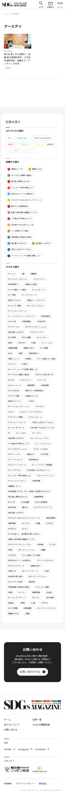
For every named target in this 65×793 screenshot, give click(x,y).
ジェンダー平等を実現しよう (20, 187)
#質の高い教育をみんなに (18, 496)
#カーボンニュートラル (39, 438)
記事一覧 (37, 719)
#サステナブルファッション (36, 326)
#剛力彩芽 (12, 507)
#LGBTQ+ (12, 528)
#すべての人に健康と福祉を (18, 374)
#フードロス (21, 433)
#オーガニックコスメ (35, 305)
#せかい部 (12, 321)
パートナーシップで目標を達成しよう (24, 255)
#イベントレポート (15, 459)
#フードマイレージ (29, 294)
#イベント (12, 273)
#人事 (33, 603)
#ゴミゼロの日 (13, 390)
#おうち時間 (13, 608)
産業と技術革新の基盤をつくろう (22, 212)
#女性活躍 (25, 502)
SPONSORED (30, 150)
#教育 (22, 603)
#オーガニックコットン (38, 576)
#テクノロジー (42, 337)
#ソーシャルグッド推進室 (42, 464)
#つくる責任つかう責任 (46, 358)
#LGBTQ (49, 523)
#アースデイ (36, 433)
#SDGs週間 (26, 337)
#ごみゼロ (12, 555)
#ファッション (47, 342)
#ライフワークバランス (46, 608)
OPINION (24, 144)
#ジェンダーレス (38, 289)
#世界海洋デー (34, 353)
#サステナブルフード (16, 565)
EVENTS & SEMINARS (42, 138)
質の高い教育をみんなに (18, 181)
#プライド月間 (13, 396)
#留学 (10, 342)
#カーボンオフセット (16, 427)
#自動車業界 (39, 496)
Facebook (42, 749)
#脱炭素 (31, 581)
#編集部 (33, 273)
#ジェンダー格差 (42, 587)
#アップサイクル (14, 470)
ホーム (7, 719)
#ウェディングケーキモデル (31, 411)
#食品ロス (31, 454)
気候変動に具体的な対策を (19, 237)
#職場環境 (36, 592)
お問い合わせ (11, 729)
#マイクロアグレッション (18, 449)
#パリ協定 (12, 294)
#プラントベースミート (17, 464)
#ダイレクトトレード (30, 571)
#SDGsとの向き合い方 (44, 374)
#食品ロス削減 (31, 284)
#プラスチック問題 (15, 417)
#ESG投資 (12, 337)
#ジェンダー (42, 380)
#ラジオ (52, 544)
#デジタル (40, 406)
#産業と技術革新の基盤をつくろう (21, 539)
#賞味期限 (27, 608)
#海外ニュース (13, 358)
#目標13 (11, 603)
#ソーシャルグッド (43, 443)
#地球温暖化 (26, 321)
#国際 (27, 613)
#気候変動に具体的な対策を (19, 587)
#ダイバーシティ (14, 454)
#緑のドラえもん (14, 300)
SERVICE (50, 144)
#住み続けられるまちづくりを (42, 427)
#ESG (10, 353)
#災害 (33, 342)
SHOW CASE (22, 138)
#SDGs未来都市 (41, 502)
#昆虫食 (40, 544)
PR (9, 138)
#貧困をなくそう (31, 396)
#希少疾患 (50, 597)
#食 (23, 273)
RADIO (11, 144)
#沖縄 (38, 523)
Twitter (9, 749)
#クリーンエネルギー (45, 560)
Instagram (25, 749)
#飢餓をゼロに (13, 613)
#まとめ (11, 380)
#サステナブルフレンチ (43, 507)
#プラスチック (25, 380)
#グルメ (25, 528)
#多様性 (28, 358)
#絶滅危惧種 (13, 348)
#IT (9, 433)
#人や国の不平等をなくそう (19, 443)
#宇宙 (10, 549)
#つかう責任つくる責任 (17, 289)
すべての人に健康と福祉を (19, 175)
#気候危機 (36, 480)
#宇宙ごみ (12, 571)
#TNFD (31, 401)
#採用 (10, 592)
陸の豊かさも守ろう (41, 243)
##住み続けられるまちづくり (38, 470)
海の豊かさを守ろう (17, 243)
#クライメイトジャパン (17, 480)
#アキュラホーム (35, 417)
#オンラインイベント (26, 549)
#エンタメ (26, 523)
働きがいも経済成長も (17, 206)
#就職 (43, 549)
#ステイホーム (39, 279)
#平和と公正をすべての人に (43, 422)
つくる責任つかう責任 (17, 230)
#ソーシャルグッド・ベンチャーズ (21, 316)
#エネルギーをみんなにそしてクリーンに (24, 518)
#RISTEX (21, 342)
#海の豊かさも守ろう (16, 438)
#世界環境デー (13, 284)
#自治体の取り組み (15, 576)
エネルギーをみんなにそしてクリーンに (24, 200)
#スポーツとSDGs (41, 449)
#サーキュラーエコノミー (18, 279)
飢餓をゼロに (35, 169)
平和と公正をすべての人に (19, 249)
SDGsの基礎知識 (41, 724)
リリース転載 (13, 150)
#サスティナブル (36, 332)
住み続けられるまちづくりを (20, 224)
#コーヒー (22, 592)
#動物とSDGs (28, 348)
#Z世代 (24, 364)
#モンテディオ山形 (15, 581)
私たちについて (12, 724)
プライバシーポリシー (25, 783)
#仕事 (46, 571)
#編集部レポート (14, 486)
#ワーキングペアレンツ (17, 597)
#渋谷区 (49, 592)
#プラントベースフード (17, 422)
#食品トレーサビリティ (36, 300)
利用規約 (8, 783)
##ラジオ (11, 502)
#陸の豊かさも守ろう (16, 332)
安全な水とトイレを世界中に (20, 193)
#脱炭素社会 (33, 459)
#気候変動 (45, 385)
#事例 (20, 353)
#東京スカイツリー (15, 401)
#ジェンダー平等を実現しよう (19, 475)
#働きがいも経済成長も (34, 390)
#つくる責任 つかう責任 (31, 555)
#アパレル (12, 364)
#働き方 (25, 507)
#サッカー (36, 597)
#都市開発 (12, 523)
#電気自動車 (50, 518)
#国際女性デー (36, 565)
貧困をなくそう (15, 169)
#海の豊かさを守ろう (16, 512)
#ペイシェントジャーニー (18, 310)
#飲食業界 (31, 385)
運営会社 (42, 783)
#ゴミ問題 (44, 348)
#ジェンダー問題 (14, 305)
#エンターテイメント (45, 475)
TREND (37, 144)
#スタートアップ (14, 385)
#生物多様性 (45, 316)
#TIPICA (44, 603)
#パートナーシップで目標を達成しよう (23, 369)
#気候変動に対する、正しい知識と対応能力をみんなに (29, 491)
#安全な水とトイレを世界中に (19, 560)
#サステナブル (13, 326)
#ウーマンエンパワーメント (19, 406)
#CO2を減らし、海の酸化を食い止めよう (24, 533)
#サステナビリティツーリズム (19, 544)
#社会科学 (41, 321)
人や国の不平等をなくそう (19, 218)
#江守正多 (45, 454)
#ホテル (11, 411)
